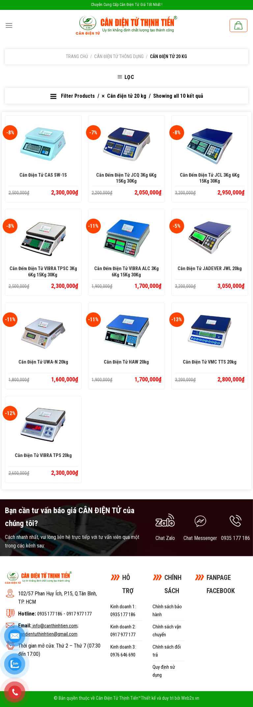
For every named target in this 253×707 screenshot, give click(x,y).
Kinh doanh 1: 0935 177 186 (123, 611)
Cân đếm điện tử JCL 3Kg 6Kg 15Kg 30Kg (209, 178)
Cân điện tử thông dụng (119, 56)
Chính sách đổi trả (167, 651)
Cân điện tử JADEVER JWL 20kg (210, 268)
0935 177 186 (49, 614)
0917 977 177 (79, 614)
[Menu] (9, 25)
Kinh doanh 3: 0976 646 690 (123, 651)
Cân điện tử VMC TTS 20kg (210, 362)
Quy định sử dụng (164, 671)
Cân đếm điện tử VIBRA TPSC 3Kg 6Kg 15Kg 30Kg (43, 272)
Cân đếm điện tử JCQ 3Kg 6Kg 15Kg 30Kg (126, 178)
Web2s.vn (190, 698)
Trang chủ (77, 56)
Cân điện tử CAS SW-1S (43, 175)
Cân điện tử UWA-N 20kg (43, 362)
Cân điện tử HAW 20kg (126, 362)
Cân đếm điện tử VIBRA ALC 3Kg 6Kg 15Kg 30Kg (126, 272)
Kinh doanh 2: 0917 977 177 (123, 631)
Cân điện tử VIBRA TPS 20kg (43, 455)
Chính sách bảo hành (167, 611)
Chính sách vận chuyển (167, 631)
